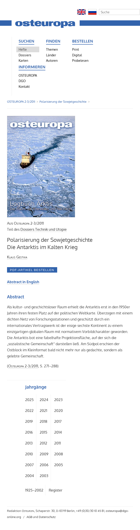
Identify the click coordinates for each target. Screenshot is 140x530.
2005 (58, 465)
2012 (43, 443)
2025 (29, 399)
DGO (22, 81)
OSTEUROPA (28, 75)
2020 (58, 410)
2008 (58, 454)
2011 (57, 443)
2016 (29, 432)
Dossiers (25, 55)
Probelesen (80, 60)
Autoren (52, 60)
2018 (43, 421)
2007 (29, 465)
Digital (77, 55)
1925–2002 (34, 490)
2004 (29, 475)
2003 (44, 475)
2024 (44, 399)
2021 (43, 410)
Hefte (23, 49)
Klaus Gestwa (17, 257)
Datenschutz (47, 517)
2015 (43, 432)
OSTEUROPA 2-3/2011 (21, 101)
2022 (29, 410)
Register (55, 490)
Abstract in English (23, 282)
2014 (58, 432)
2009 (44, 454)
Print (75, 49)
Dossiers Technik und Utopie (43, 229)
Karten (23, 60)
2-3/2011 (29, 223)
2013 (29, 443)
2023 (58, 399)
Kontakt (24, 86)
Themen (52, 49)
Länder (51, 55)
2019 (29, 421)
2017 (57, 421)
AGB (29, 517)
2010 (29, 454)
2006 (44, 465)
